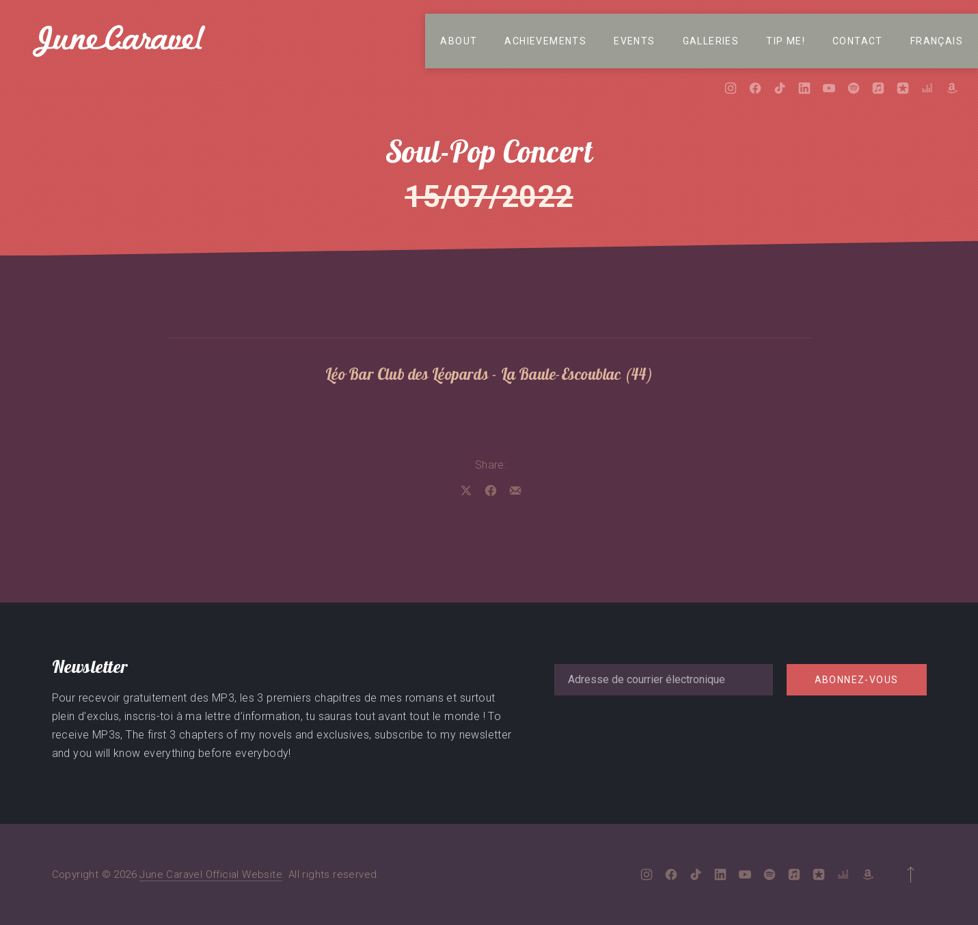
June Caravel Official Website (210, 874)
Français (936, 41)
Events (634, 41)
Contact (857, 41)
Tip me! (785, 41)
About (458, 41)
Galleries (711, 41)
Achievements (545, 41)
